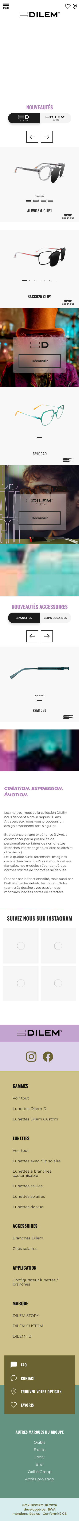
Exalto (40, 1450)
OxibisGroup (39, 1472)
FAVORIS (27, 1405)
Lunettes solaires (29, 1197)
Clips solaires (55, 618)
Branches (24, 618)
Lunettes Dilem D (29, 1109)
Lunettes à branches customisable (32, 1173)
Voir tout (21, 1098)
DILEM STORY (26, 1316)
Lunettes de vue (28, 1207)
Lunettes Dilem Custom (35, 1119)
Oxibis (40, 1442)
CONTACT (28, 1378)
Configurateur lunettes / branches (35, 1282)
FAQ (24, 1365)
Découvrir (40, 361)
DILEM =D (22, 1337)
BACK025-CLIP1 (40, 296)
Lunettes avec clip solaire (37, 1161)
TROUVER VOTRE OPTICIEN (41, 1391)
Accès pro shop (39, 1479)
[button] (32, 137)
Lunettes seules (28, 1186)
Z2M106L (39, 710)
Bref (40, 1464)
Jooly (39, 1457)
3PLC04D (40, 453)
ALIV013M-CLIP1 (39, 210)
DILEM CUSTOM (28, 1326)
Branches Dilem (28, 1238)
